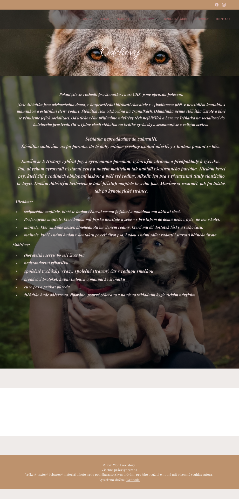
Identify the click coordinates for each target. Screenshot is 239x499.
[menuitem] (180, 19)
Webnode (133, 480)
